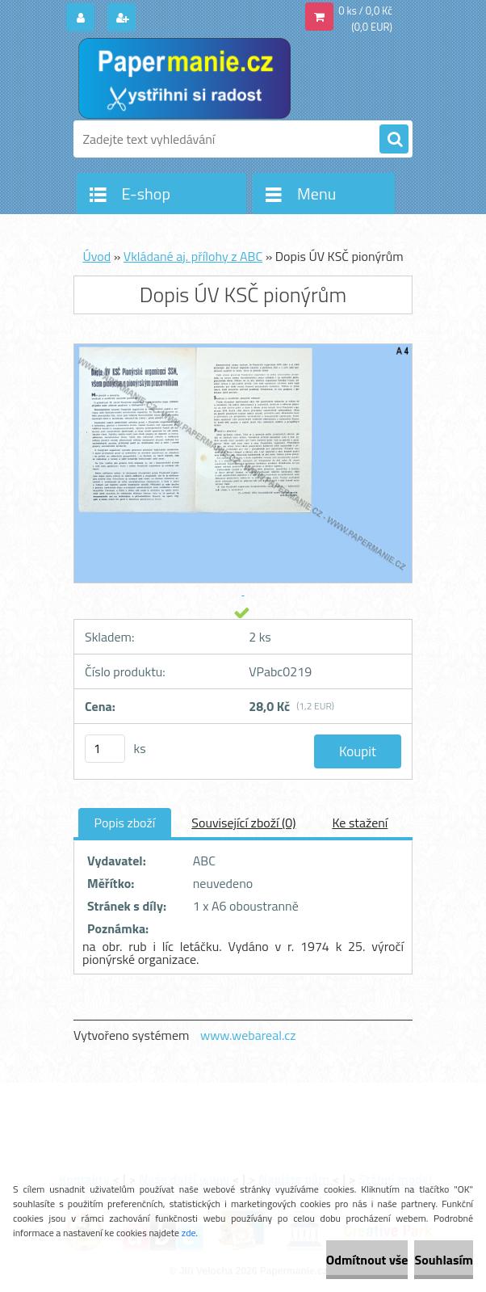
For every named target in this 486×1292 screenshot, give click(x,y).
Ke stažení (360, 822)
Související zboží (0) (243, 822)
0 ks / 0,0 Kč (365, 10)
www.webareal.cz (248, 1035)
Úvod (96, 256)
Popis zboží (125, 822)
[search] (393, 139)
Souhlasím (443, 1259)
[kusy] (105, 748)
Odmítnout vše (367, 1259)
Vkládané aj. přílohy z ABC (193, 256)
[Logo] (184, 78)
